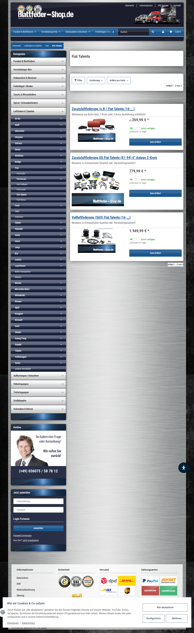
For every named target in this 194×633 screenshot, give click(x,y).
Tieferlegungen (21, 392)
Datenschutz (22, 578)
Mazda (18, 283)
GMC (17, 211)
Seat (17, 326)
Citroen (18, 143)
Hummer (19, 217)
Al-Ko (17, 118)
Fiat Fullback (22, 184)
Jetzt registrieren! (31, 540)
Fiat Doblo (21, 173)
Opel (17, 307)
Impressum (14, 623)
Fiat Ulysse (21, 200)
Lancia (18, 259)
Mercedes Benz (22, 289)
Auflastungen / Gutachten (26, 375)
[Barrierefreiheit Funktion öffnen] (183, 467)
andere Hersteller (23, 369)
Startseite (129, 5)
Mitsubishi (20, 295)
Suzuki (18, 344)
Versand (44, 628)
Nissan (18, 301)
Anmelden (38, 528)
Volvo (17, 363)
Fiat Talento (21, 194)
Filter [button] (78, 80)
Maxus (18, 277)
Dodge (18, 161)
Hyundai (19, 229)
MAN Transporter (23, 271)
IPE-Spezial (163, 5)
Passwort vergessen (22, 535)
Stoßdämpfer (19, 400)
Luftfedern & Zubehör (23, 111)
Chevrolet (19, 131)
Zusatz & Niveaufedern (24, 94)
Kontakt (177, 5)
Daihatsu (19, 155)
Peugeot (19, 313)
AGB (19, 583)
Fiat (17, 168)
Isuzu (17, 235)
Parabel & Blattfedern (24, 61)
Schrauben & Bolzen (23, 408)
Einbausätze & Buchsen (24, 77)
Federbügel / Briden (23, 86)
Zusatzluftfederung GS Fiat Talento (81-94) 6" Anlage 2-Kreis (114, 158)
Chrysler (19, 137)
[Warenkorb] (175, 31)
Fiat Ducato (21, 179)
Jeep (17, 247)
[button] (163, 31)
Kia (16, 253)
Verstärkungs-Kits (22, 69)
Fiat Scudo (21, 189)
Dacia (17, 149)
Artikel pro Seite (117, 80)
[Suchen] (133, 31)
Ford (17, 205)
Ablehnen (176, 618)
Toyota (18, 350)
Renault (18, 320)
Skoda (18, 332)
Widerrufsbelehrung (26, 589)
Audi (17, 125)
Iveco (17, 241)
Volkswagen (20, 357)
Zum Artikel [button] (155, 142)
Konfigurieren (153, 618)
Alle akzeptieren (164, 607)
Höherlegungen (20, 383)
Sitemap (20, 595)
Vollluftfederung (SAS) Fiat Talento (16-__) (101, 217)
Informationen (146, 5)
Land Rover (20, 265)
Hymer (18, 222)
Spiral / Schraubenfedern (25, 102)
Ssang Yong (20, 338)
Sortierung (95, 80)
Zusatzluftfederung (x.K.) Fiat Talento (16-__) (103, 109)
